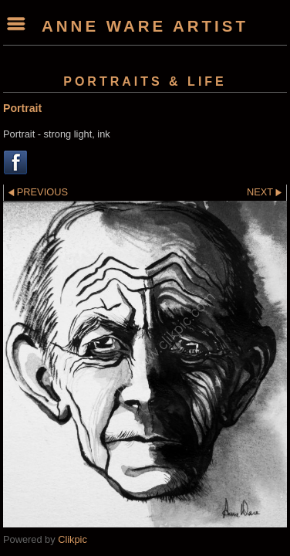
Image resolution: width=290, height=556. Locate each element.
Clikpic (72, 539)
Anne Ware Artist (145, 26)
